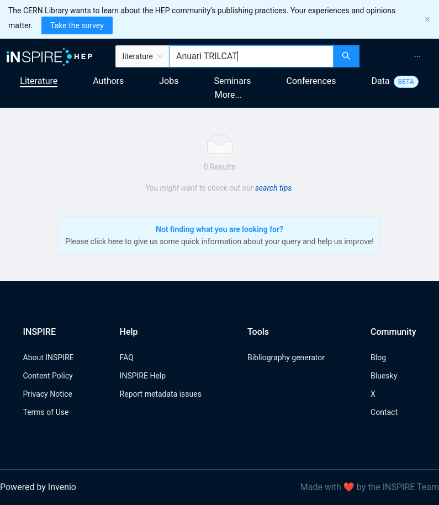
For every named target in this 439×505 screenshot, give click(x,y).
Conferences (311, 81)
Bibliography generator (286, 357)
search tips (273, 187)
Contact (384, 412)
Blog (378, 357)
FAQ (127, 357)
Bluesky (384, 375)
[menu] (400, 56)
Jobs (168, 81)
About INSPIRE (48, 357)
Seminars (232, 81)
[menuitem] (417, 56)
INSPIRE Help (143, 375)
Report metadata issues (161, 394)
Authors (108, 81)
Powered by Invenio (38, 487)
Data (381, 81)
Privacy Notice (47, 394)
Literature (38, 81)
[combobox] (252, 56)
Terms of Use (46, 412)
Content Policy (48, 375)
